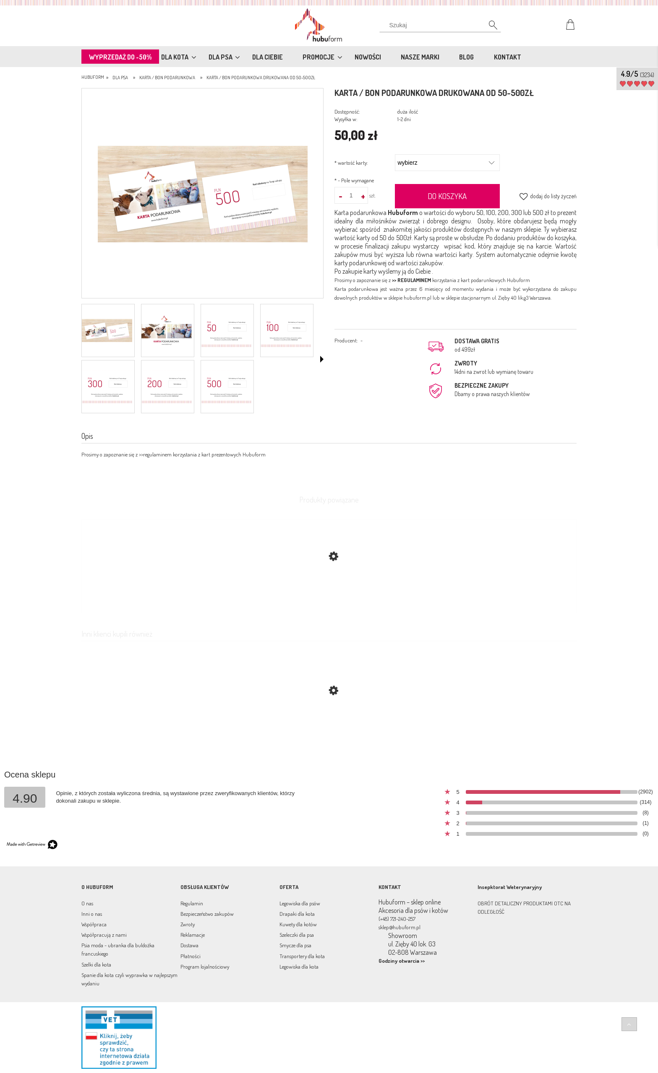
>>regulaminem (155, 454)
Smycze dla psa (295, 945)
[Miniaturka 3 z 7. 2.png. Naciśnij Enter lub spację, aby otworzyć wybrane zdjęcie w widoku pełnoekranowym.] (226, 330)
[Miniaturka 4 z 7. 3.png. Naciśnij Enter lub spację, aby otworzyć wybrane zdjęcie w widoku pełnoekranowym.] (286, 330)
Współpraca (94, 924)
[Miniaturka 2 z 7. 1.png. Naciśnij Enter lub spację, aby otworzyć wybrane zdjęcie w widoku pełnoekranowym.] (166, 330)
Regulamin (191, 903)
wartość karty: (351, 162)
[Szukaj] (488, 27)
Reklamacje (192, 934)
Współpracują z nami (104, 934)
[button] (322, 359)
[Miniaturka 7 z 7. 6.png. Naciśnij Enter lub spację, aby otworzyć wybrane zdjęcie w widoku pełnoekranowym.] (226, 386)
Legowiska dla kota (299, 966)
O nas (87, 903)
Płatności (190, 956)
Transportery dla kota (302, 956)
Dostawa (189, 945)
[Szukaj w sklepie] (442, 25)
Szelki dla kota (96, 964)
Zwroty (187, 924)
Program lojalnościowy (204, 966)
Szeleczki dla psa (296, 934)
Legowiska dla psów (299, 903)
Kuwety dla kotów (298, 924)
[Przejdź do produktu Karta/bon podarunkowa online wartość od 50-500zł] (329, 730)
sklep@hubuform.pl (399, 927)
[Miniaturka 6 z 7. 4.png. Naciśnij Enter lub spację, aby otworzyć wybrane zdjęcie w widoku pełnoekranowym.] (166, 386)
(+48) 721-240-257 (397, 918)
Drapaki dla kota (297, 913)
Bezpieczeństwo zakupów (207, 913)
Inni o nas (91, 913)
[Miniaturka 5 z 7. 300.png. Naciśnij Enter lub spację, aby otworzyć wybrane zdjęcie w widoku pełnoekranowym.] (107, 386)
